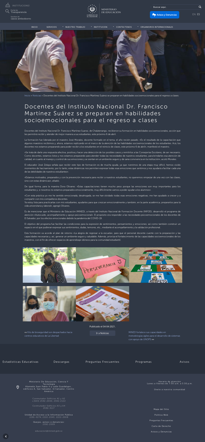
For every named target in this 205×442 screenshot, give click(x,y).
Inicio (34, 27)
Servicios (52, 27)
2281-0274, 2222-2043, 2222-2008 (48, 417)
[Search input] (175, 7)
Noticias (37, 95)
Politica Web (161, 415)
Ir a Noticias (102, 333)
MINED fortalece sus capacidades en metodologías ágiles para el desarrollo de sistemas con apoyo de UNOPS (154, 336)
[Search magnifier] (200, 7)
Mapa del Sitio (161, 409)
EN (194, 14)
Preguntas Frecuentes (161, 420)
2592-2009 (49, 424)
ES (198, 14)
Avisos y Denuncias (161, 431)
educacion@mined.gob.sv (49, 431)
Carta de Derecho (161, 426)
